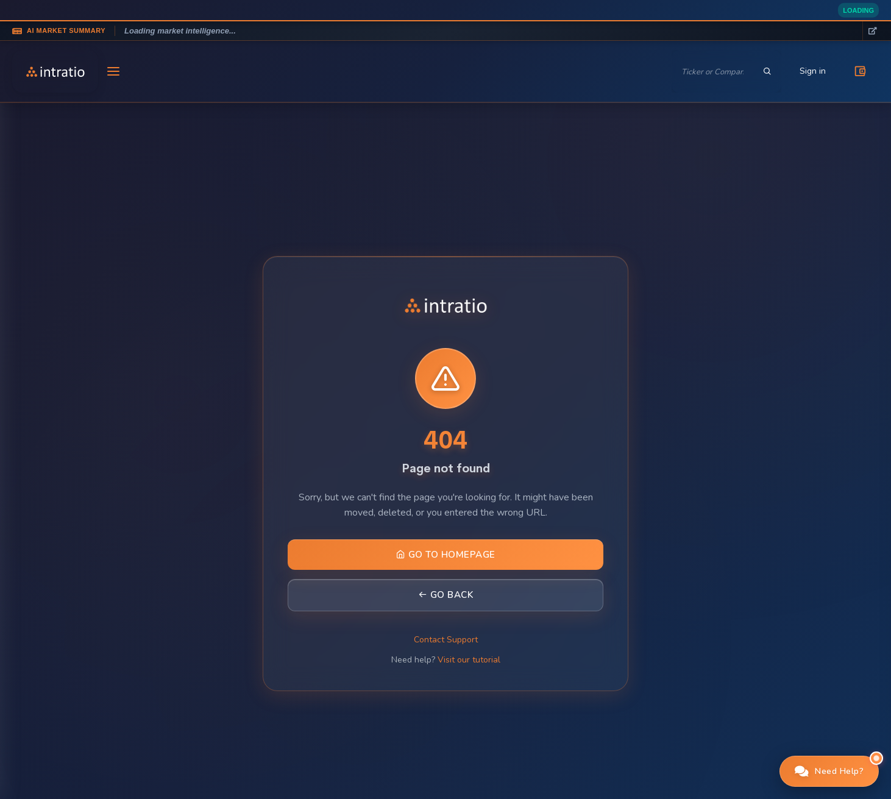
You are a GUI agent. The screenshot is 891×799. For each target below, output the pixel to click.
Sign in (813, 71)
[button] (829, 771)
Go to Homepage (445, 555)
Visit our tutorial (469, 660)
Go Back (446, 595)
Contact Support (446, 639)
